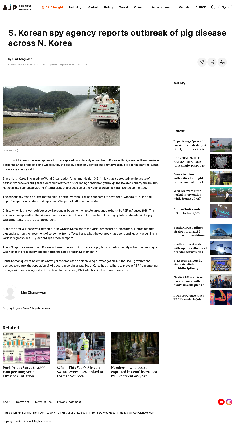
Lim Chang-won (33, 292)
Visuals (184, 7)
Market (92, 7)
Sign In (225, 7)
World (123, 7)
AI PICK (201, 7)
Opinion (139, 7)
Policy (108, 7)
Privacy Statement (69, 402)
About (6, 402)
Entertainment (162, 7)
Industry (75, 7)
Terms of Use (43, 402)
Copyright (22, 402)
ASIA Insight (54, 7)
